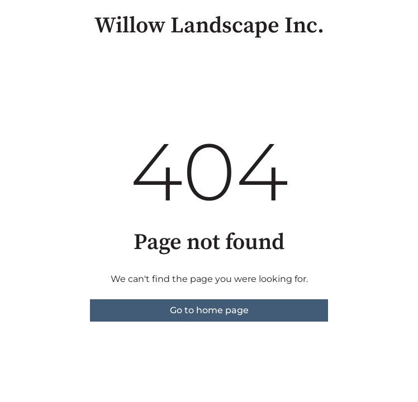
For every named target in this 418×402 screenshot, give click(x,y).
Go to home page (209, 310)
